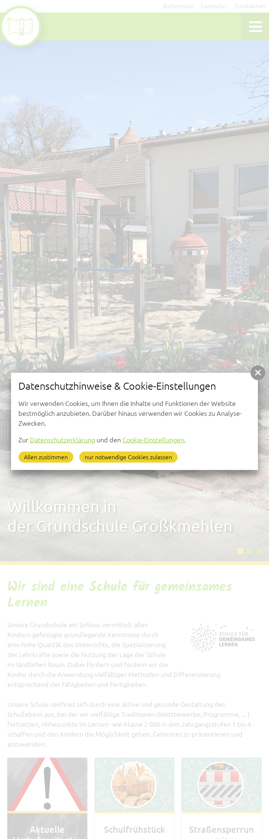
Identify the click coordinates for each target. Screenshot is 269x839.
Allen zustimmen (46, 457)
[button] (258, 372)
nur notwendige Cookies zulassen (128, 457)
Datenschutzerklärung (62, 439)
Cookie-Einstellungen (153, 439)
